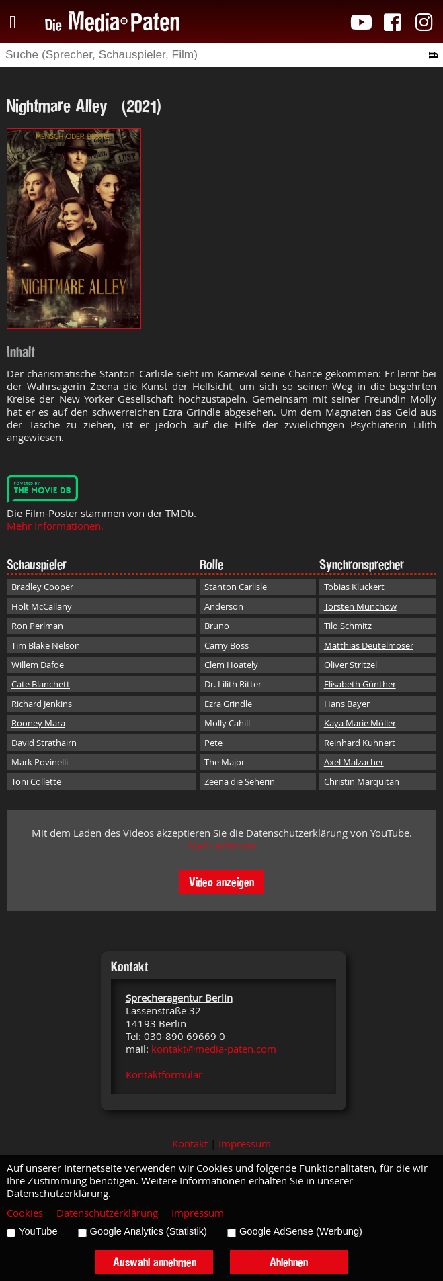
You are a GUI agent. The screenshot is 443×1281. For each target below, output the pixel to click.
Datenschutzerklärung (107, 1212)
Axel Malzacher (354, 762)
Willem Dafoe (37, 665)
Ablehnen (289, 1261)
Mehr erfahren (221, 845)
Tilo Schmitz (348, 626)
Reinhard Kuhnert (359, 743)
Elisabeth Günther (360, 684)
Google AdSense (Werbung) (300, 1231)
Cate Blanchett (40, 684)
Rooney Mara (38, 723)
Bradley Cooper (42, 587)
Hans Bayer (347, 704)
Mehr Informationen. (55, 526)
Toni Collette (36, 781)
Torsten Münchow (360, 606)
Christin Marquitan (361, 781)
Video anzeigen (221, 881)
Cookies (25, 1212)
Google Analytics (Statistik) (148, 1231)
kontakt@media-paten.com (213, 1049)
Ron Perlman (37, 626)
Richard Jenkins (41, 704)
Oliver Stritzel (350, 665)
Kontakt (190, 1143)
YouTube (38, 1231)
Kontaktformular (164, 1074)
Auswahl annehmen (154, 1261)
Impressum (244, 1143)
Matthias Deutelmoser (368, 645)
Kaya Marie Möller (360, 723)
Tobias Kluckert (354, 587)
